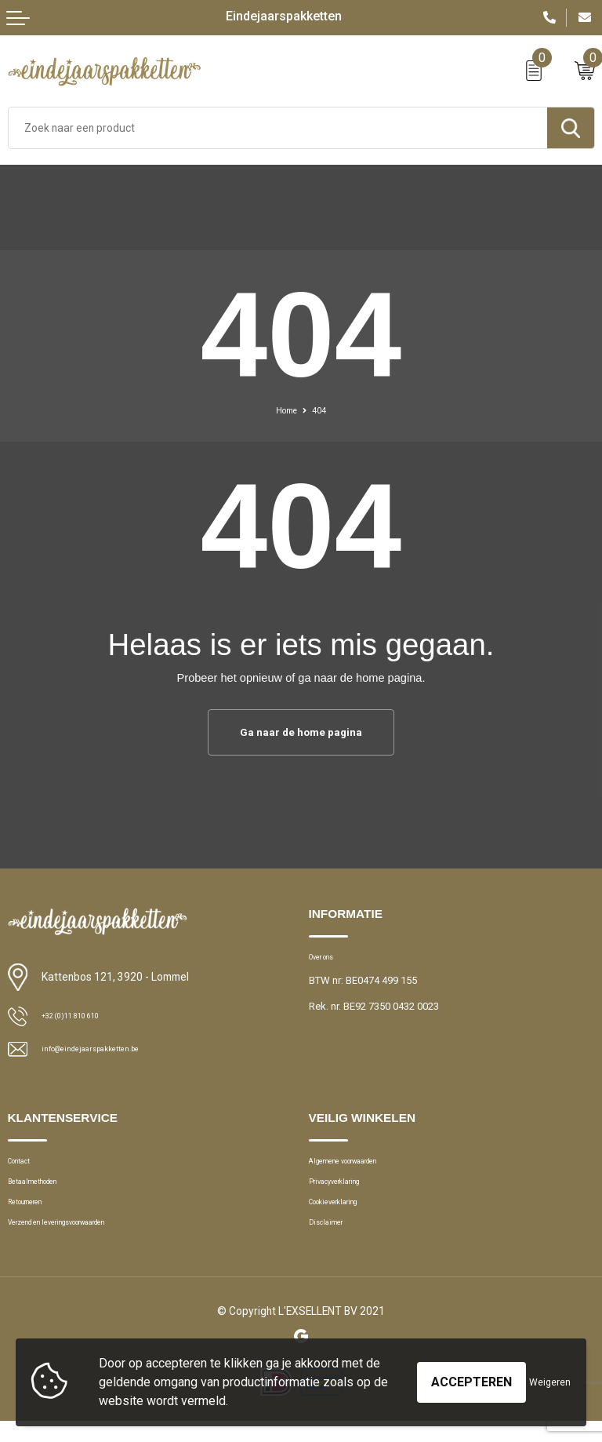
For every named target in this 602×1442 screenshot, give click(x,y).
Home (285, 410)
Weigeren (550, 1382)
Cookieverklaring (347, 1216)
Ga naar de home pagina (301, 733)
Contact (26, 1166)
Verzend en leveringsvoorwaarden (84, 1241)
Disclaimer (333, 1241)
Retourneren (35, 1216)
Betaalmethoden (45, 1191)
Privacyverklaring (346, 1191)
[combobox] (278, 127)
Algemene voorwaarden (363, 1166)
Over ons (329, 961)
